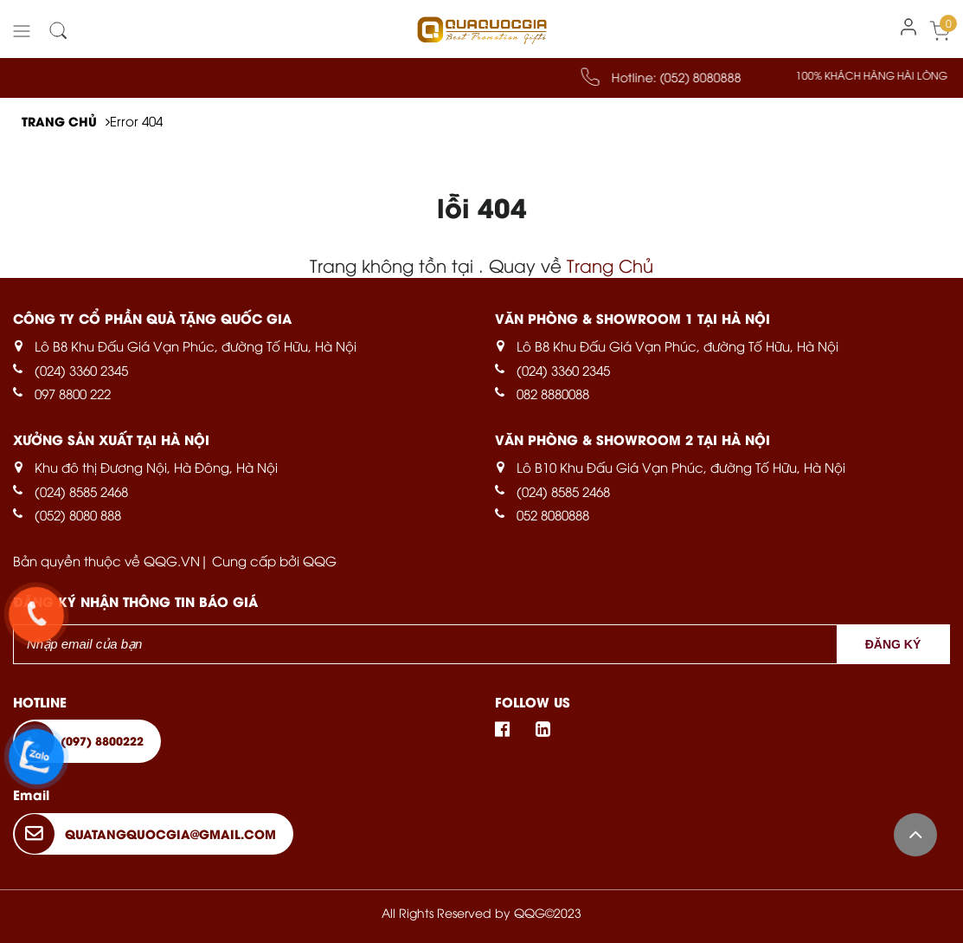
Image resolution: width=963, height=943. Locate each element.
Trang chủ (59, 121)
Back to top (915, 834)
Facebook (508, 729)
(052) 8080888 (713, 76)
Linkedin (537, 729)
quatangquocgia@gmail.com (170, 833)
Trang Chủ (610, 264)
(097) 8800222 (102, 740)
